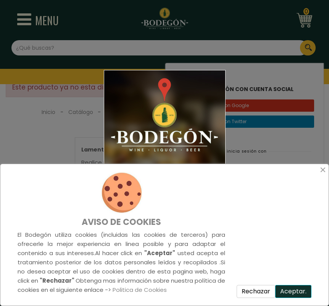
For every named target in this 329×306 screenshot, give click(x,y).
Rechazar (256, 291)
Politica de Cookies (140, 290)
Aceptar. (293, 291)
